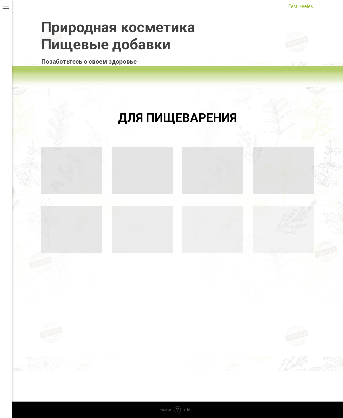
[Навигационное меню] (6, 7)
